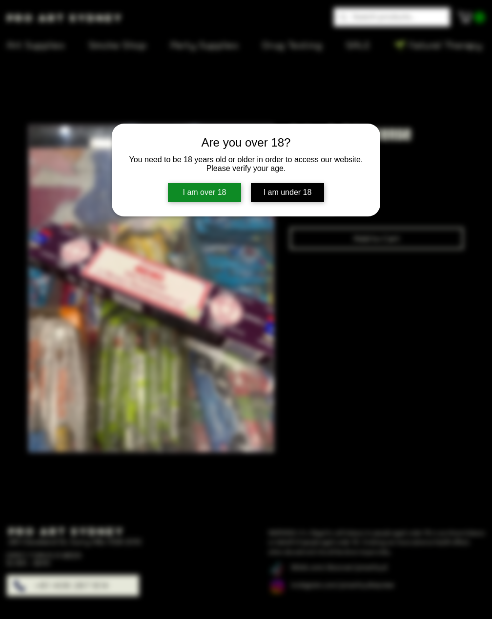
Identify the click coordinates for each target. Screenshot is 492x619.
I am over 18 (204, 192)
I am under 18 (288, 192)
